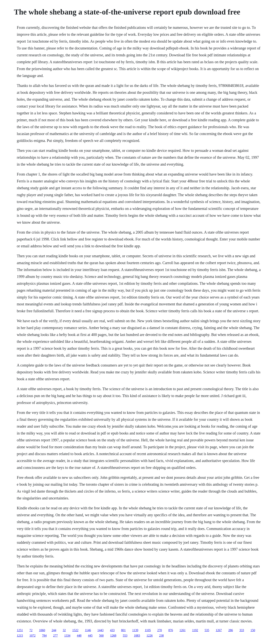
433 (112, 630)
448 (79, 635)
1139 (135, 630)
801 (123, 630)
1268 (113, 635)
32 (64, 630)
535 (207, 630)
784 (44, 635)
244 (54, 630)
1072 (32, 635)
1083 (137, 635)
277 (55, 635)
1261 (182, 630)
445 (90, 635)
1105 (148, 630)
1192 (195, 630)
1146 (88, 630)
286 (230, 630)
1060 (42, 630)
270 (159, 630)
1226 (150, 635)
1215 (20, 635)
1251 (20, 630)
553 (125, 635)
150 (252, 630)
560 (101, 635)
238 (161, 635)
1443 (100, 630)
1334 (67, 635)
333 (241, 630)
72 (31, 630)
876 (170, 630)
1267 (219, 630)
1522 (75, 630)
